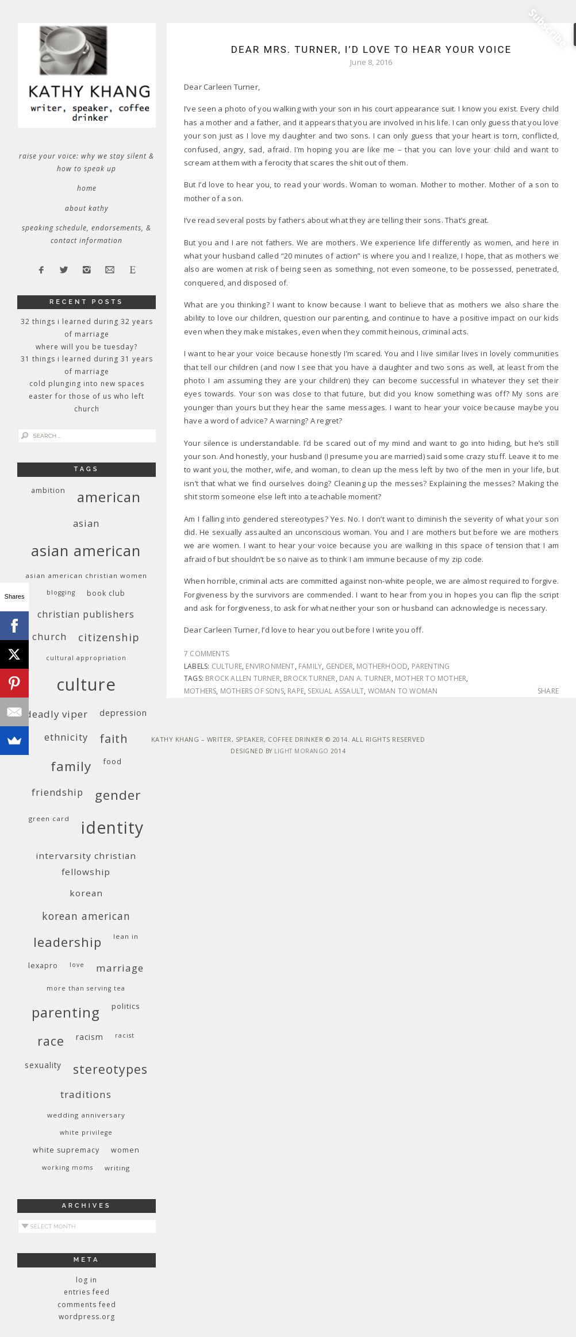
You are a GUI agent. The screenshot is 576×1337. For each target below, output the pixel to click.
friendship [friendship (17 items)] (57, 792)
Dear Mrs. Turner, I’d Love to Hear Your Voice (371, 49)
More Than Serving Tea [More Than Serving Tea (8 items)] (86, 988)
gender (339, 666)
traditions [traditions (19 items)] (86, 1094)
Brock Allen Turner (242, 678)
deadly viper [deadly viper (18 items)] (56, 713)
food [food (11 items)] (112, 761)
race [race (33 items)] (50, 1040)
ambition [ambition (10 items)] (48, 490)
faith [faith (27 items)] (113, 738)
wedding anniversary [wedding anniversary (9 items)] (86, 1115)
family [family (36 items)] (71, 766)
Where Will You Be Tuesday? (86, 347)
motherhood (382, 666)
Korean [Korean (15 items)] (86, 893)
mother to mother (430, 678)
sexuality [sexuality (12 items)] (43, 1064)
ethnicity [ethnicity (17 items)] (66, 736)
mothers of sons (252, 691)
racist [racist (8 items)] (125, 1035)
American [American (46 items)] (109, 496)
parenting (431, 666)
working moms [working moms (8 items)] (67, 1167)
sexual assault (336, 691)
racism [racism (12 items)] (89, 1036)
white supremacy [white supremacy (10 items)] (66, 1150)
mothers (200, 691)
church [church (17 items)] (49, 636)
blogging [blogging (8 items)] (61, 592)
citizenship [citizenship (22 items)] (109, 637)
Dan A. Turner (365, 678)
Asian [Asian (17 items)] (86, 523)
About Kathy (87, 208)
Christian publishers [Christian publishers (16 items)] (86, 614)
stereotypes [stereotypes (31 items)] (110, 1069)
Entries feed (87, 1292)
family (310, 666)
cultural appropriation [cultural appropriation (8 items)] (86, 658)
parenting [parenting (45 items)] (66, 1012)
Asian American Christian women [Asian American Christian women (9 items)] (86, 575)
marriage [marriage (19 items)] (120, 967)
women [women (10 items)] (125, 1150)
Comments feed (86, 1304)
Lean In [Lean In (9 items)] (126, 936)
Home (87, 188)
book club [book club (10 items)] (106, 593)
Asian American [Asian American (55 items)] (86, 551)
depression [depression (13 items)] (123, 712)
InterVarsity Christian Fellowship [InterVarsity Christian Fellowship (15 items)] (86, 863)
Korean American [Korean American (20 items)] (86, 916)
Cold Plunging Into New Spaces (86, 383)
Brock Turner (309, 678)
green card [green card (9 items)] (49, 818)
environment (269, 666)
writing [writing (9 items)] (117, 1167)
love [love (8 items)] (77, 965)
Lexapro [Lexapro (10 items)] (43, 965)
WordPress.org (87, 1316)
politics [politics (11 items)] (126, 1006)
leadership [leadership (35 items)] (67, 941)
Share (548, 691)
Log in (86, 1280)
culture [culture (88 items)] (86, 684)
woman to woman (403, 691)
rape (295, 691)
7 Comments (206, 653)
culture (227, 666)
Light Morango (301, 751)
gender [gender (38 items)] (118, 795)
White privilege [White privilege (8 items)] (86, 1132)
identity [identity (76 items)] (112, 827)
